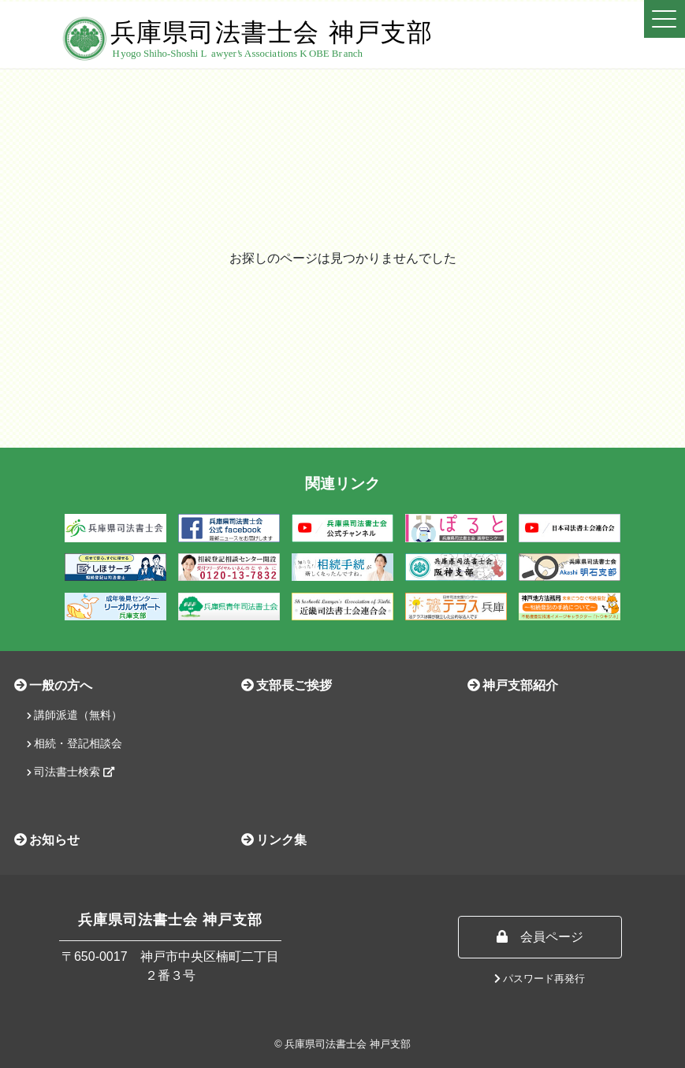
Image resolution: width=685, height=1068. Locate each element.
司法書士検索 (70, 771)
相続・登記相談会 (74, 743)
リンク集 (274, 840)
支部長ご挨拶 (286, 685)
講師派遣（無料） (74, 715)
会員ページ (540, 936)
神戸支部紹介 (512, 685)
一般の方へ (53, 685)
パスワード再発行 (540, 978)
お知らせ (47, 840)
